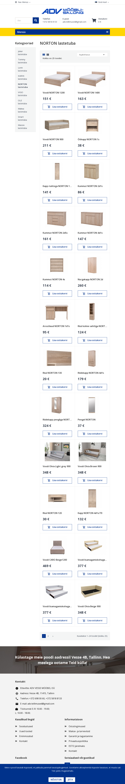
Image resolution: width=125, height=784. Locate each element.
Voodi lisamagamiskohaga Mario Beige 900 (92, 559)
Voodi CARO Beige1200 (55, 559)
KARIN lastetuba (22, 77)
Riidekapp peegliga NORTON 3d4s (57, 419)
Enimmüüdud (26, 736)
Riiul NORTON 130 (52, 372)
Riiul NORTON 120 (52, 513)
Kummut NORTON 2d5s (55, 232)
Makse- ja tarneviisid (79, 731)
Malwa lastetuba (22, 110)
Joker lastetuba (22, 53)
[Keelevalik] (102, 2)
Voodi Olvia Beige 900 (89, 606)
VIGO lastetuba (22, 94)
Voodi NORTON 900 (53, 139)
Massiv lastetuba (22, 126)
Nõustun (56, 779)
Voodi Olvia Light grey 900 (56, 466)
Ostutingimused (77, 726)
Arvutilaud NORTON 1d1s (56, 326)
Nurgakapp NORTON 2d (90, 279)
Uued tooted (25, 731)
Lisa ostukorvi (57, 106)
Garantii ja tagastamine (81, 736)
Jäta (70, 779)
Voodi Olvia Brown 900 (89, 466)
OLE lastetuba (22, 102)
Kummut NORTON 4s (54, 279)
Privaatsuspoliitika (78, 741)
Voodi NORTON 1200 (54, 92)
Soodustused (26, 726)
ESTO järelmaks (77, 746)
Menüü (21, 32)
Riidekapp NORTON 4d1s (91, 372)
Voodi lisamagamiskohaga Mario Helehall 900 (57, 606)
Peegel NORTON (86, 419)
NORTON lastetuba (23, 85)
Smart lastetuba (22, 118)
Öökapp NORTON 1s (88, 139)
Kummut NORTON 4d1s (90, 232)
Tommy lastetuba (22, 61)
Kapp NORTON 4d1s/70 (90, 513)
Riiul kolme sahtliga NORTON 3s (92, 326)
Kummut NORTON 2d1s (90, 186)
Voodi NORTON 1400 (89, 92)
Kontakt (23, 741)
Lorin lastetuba (22, 69)
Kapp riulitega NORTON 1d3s (57, 186)
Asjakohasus (92, 54)
